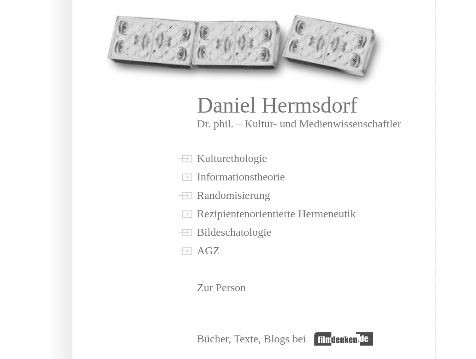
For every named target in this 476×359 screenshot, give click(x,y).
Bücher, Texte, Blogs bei (255, 339)
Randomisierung (233, 195)
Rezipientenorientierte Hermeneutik (276, 214)
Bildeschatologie (234, 232)
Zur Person (221, 287)
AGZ (208, 251)
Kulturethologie (232, 158)
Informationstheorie (241, 177)
